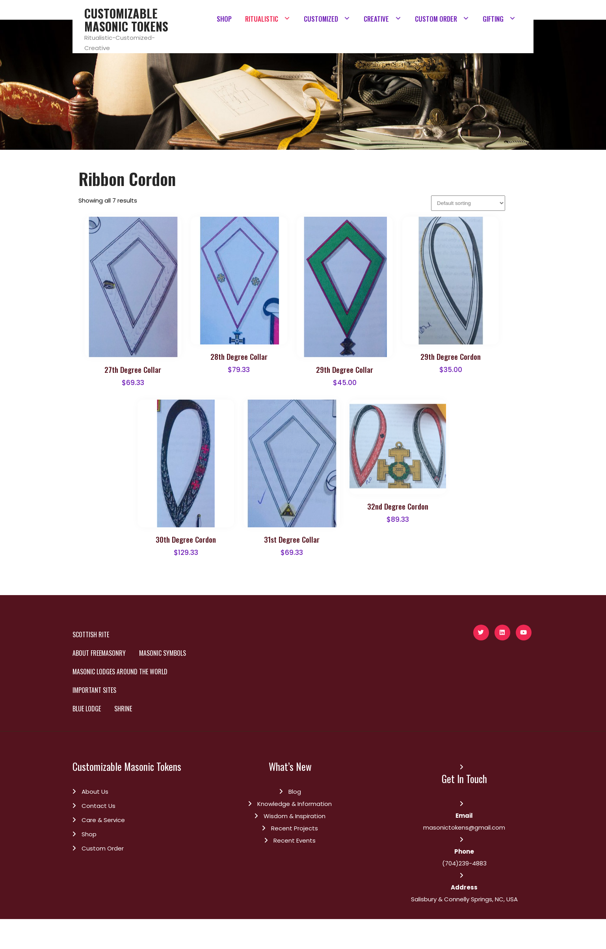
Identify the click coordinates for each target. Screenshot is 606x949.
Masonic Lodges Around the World (119, 671)
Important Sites (94, 690)
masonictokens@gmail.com (464, 827)
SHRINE (123, 708)
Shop (89, 834)
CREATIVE (376, 19)
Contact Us (98, 806)
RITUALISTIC (261, 19)
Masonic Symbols (162, 653)
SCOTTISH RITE (90, 634)
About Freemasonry (99, 653)
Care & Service (103, 820)
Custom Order (103, 848)
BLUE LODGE (86, 708)
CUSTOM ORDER (436, 19)
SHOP (224, 19)
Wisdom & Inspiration (294, 816)
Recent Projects (294, 828)
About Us (95, 791)
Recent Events (294, 840)
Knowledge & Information (294, 804)
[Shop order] (468, 203)
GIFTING (493, 19)
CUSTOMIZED (321, 19)
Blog (294, 791)
